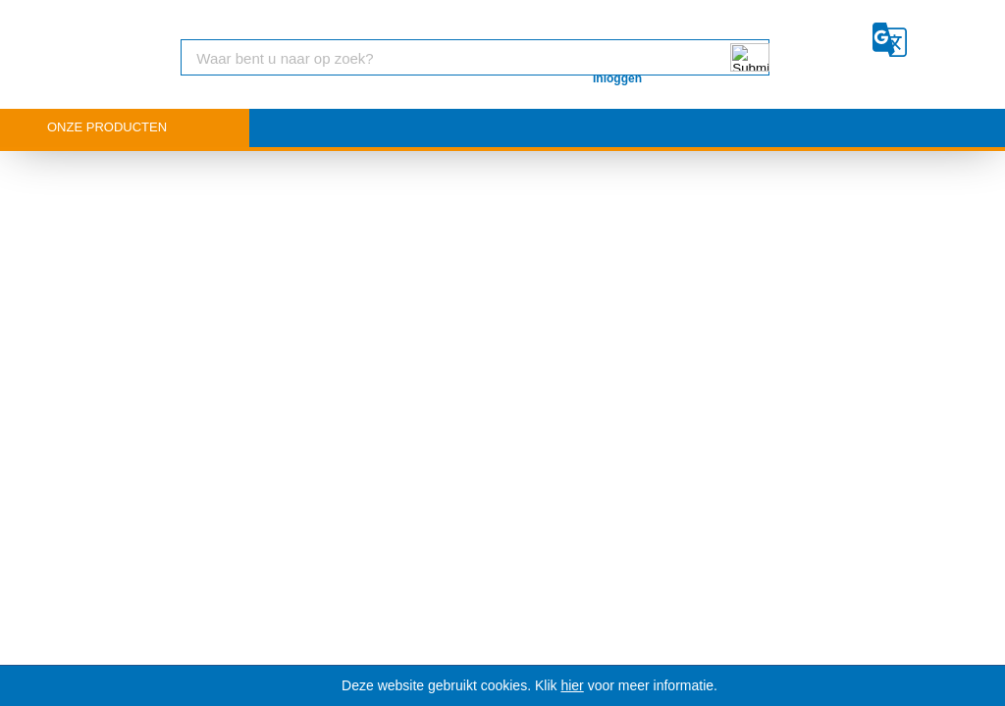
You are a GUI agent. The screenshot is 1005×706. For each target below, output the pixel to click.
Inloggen (617, 78)
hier (571, 685)
